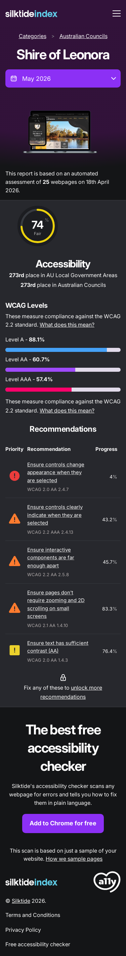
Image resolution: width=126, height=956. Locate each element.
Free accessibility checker (37, 944)
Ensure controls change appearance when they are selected (55, 472)
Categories (32, 36)
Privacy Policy (23, 929)
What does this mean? (67, 324)
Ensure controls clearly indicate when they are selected (55, 515)
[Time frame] (63, 78)
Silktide (21, 900)
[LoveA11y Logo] (107, 883)
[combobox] (63, 78)
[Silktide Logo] (31, 882)
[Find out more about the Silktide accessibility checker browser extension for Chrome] (63, 777)
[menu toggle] (116, 13)
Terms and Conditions (32, 915)
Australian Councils (83, 36)
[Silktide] (31, 13)
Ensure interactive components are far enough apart (50, 558)
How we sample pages (74, 858)
